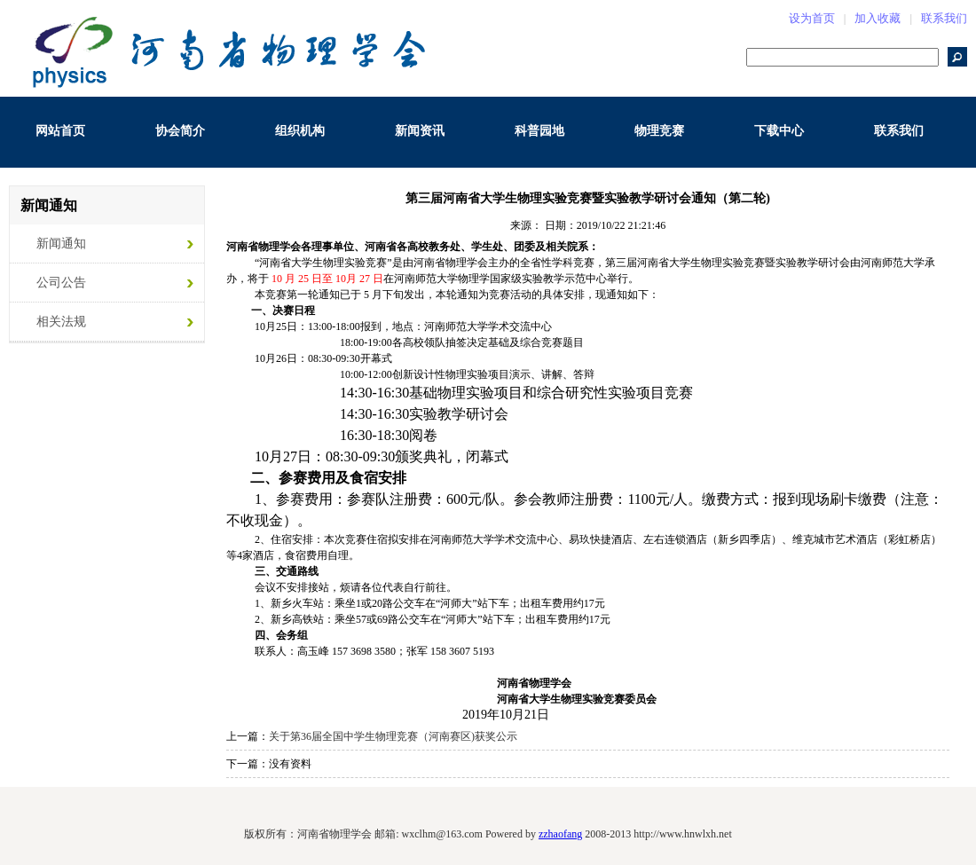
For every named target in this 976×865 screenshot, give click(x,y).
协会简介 (180, 131)
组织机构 (300, 131)
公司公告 (61, 282)
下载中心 (779, 131)
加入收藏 (877, 18)
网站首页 (60, 131)
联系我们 (944, 18)
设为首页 (812, 18)
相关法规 (61, 321)
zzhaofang (560, 834)
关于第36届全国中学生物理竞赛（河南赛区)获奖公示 (393, 736)
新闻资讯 (420, 131)
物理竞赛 (659, 131)
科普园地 (539, 131)
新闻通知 (61, 243)
